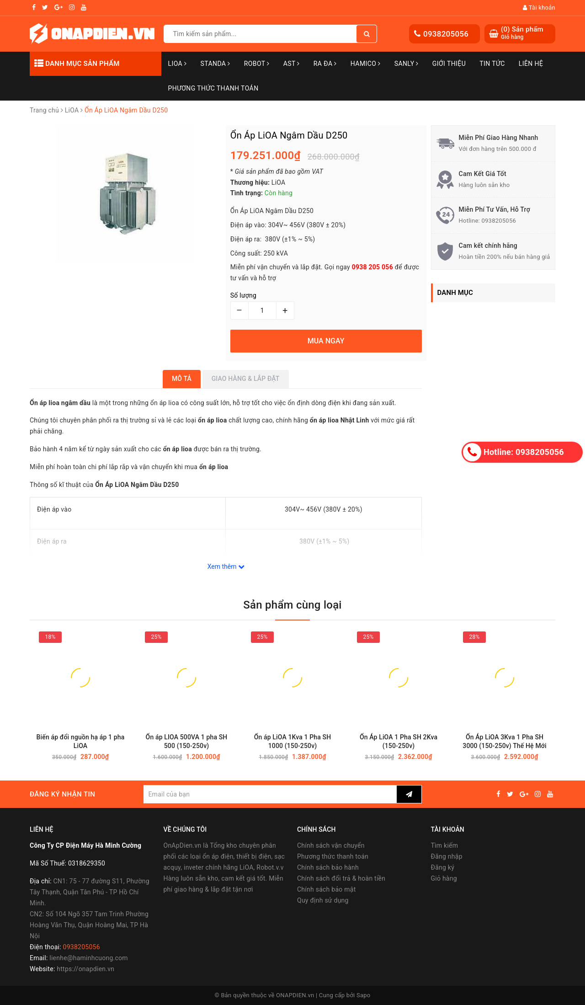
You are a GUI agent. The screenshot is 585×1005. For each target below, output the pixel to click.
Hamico (366, 63)
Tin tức (492, 63)
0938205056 (445, 33)
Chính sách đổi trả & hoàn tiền (341, 878)
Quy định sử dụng (323, 900)
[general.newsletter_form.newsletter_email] (270, 794)
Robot (257, 63)
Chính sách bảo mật (326, 889)
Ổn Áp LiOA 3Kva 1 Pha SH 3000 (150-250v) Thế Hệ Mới (504, 741)
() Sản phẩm (522, 33)
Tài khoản (539, 7)
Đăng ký (443, 867)
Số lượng (243, 295)
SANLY (406, 63)
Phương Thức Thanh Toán (213, 88)
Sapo (363, 995)
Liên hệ (531, 63)
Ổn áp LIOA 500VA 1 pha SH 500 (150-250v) (187, 741)
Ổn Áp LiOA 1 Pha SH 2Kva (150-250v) (398, 741)
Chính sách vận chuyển (331, 845)
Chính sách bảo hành (328, 867)
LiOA (177, 63)
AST (291, 63)
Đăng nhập (447, 856)
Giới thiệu (449, 63)
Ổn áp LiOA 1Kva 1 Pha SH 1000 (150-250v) (292, 741)
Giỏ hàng (444, 878)
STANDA (215, 63)
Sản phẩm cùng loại (292, 605)
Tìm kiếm (444, 845)
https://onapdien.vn (85, 969)
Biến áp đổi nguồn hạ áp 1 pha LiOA (81, 741)
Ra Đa (325, 63)
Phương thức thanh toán (332, 856)
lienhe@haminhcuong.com (88, 958)
